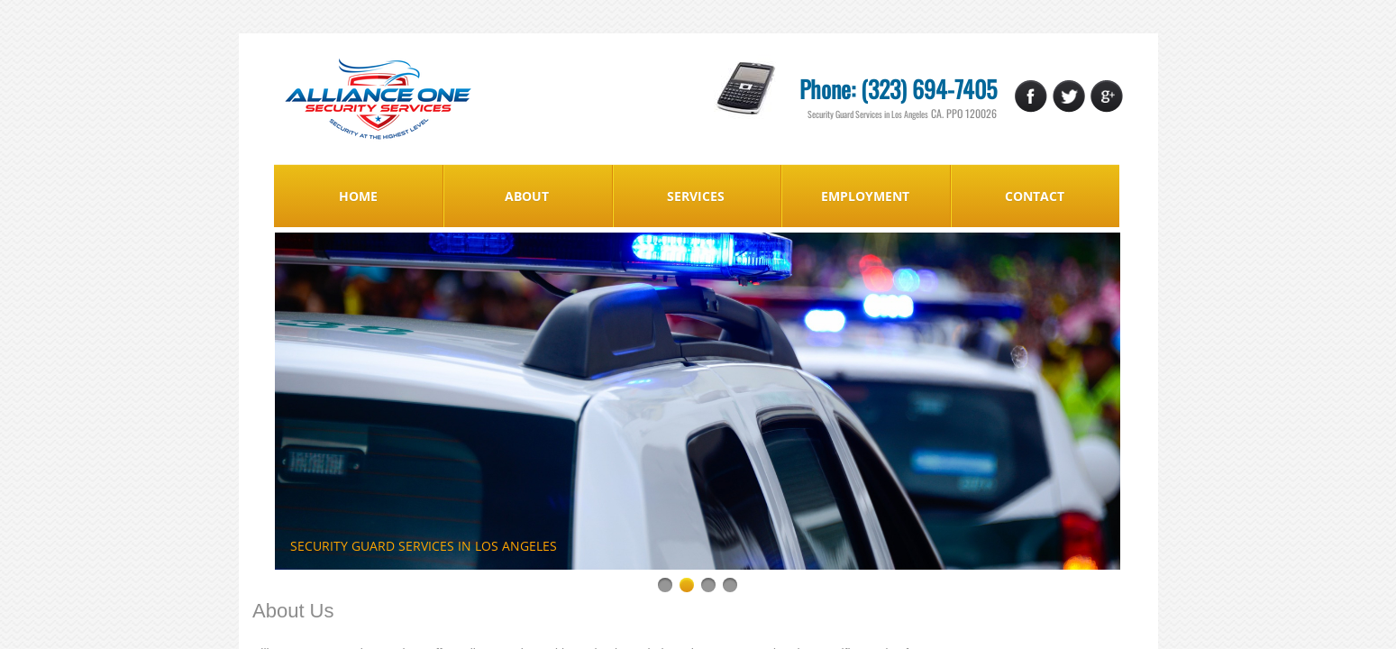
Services (696, 196)
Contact (1034, 196)
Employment (865, 196)
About (527, 196)
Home (358, 196)
